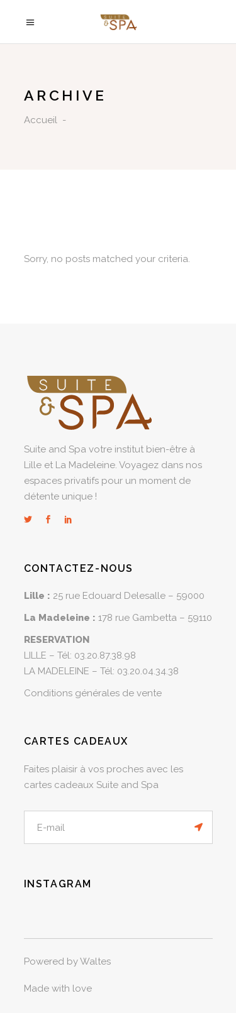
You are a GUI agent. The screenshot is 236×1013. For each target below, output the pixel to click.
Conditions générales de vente (93, 693)
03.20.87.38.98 (105, 655)
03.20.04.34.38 (148, 671)
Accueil (40, 120)
